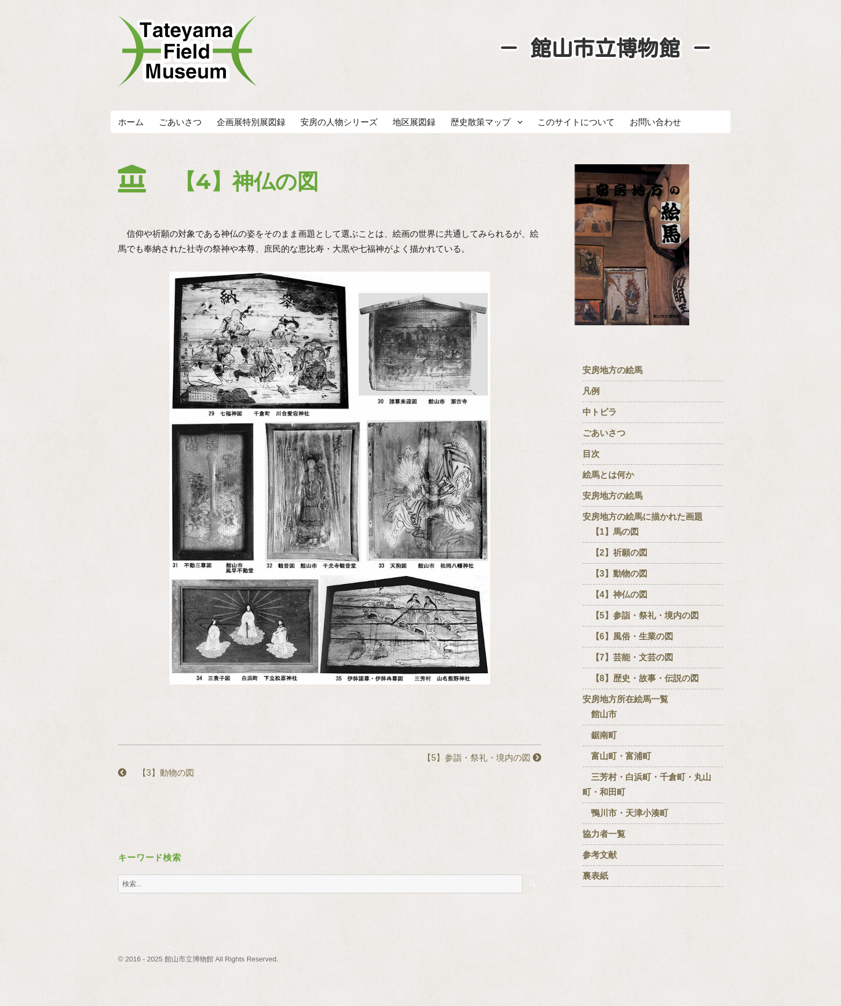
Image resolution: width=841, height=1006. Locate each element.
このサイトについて (576, 122)
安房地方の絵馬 (612, 370)
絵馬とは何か (608, 474)
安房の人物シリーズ (339, 122)
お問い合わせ (655, 122)
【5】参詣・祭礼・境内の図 (477, 757)
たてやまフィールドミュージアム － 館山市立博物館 (187, 51)
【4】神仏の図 (614, 594)
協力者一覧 (603, 834)
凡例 (591, 391)
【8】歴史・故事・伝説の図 (640, 678)
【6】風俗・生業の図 (627, 636)
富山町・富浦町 (616, 756)
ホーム (131, 122)
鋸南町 (599, 735)
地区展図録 (414, 122)
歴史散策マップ (481, 122)
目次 (591, 453)
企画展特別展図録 (251, 122)
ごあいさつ (180, 122)
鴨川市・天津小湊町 (625, 813)
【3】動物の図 (156, 772)
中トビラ (599, 412)
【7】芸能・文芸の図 (627, 657)
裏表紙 (595, 875)
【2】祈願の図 (614, 552)
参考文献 (599, 854)
